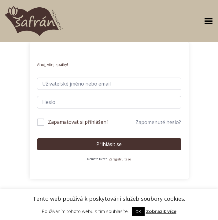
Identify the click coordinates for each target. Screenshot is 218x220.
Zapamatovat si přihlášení (78, 122)
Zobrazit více (161, 211)
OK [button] (138, 211)
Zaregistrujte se (120, 159)
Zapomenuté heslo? (158, 122)
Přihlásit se (109, 144)
